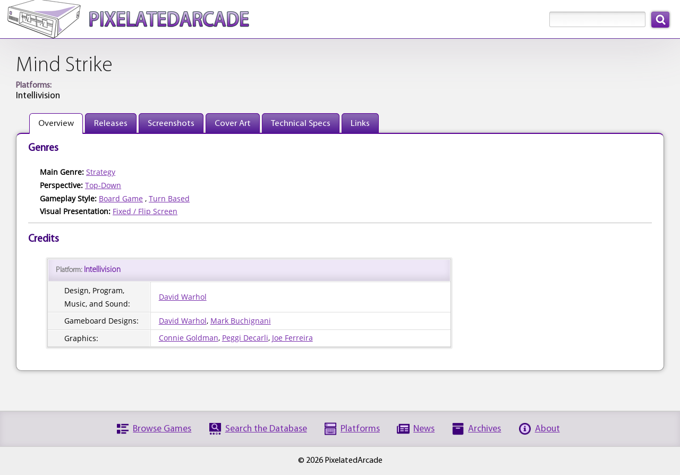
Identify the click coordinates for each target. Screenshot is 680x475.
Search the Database (266, 429)
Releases (111, 123)
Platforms (360, 429)
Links (360, 123)
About (547, 429)
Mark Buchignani (240, 321)
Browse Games (162, 429)
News (424, 429)
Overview (56, 123)
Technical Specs (300, 123)
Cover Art (233, 123)
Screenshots (171, 123)
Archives (484, 429)
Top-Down (103, 185)
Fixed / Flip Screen (145, 211)
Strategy (100, 172)
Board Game (121, 198)
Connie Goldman (188, 338)
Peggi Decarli (245, 338)
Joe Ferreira (292, 338)
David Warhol (183, 297)
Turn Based (169, 198)
